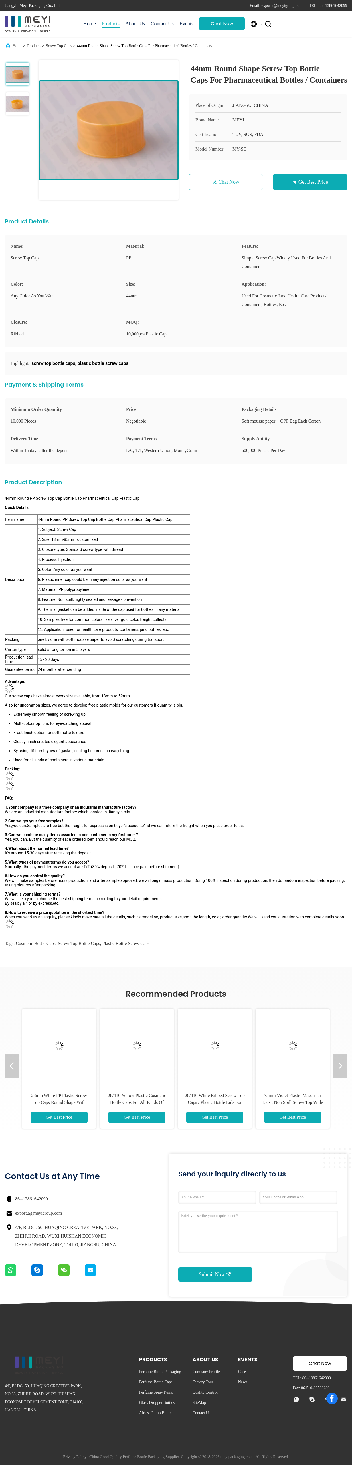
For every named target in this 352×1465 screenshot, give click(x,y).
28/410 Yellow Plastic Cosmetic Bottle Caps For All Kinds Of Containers (137, 1102)
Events (186, 24)
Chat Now (222, 23)
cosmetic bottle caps (36, 943)
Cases (243, 1372)
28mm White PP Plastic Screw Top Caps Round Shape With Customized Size (59, 1102)
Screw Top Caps (59, 46)
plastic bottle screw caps (125, 943)
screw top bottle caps (79, 943)
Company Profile (206, 1372)
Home (89, 24)
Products (111, 24)
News (242, 1382)
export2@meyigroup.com (38, 1213)
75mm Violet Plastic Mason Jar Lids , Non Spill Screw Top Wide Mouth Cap (292, 1102)
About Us (135, 24)
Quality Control (205, 1392)
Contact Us (162, 24)
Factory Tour (203, 1382)
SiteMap (199, 1402)
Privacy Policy (74, 1457)
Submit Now (215, 1274)
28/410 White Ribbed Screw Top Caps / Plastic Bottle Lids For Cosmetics (215, 1102)
